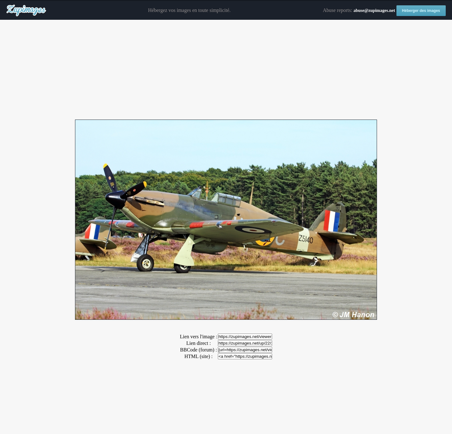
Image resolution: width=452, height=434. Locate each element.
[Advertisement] (226, 70)
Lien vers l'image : (198, 336)
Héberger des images (421, 10)
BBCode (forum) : (198, 349)
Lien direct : (198, 343)
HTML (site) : (198, 356)
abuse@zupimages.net (374, 10)
